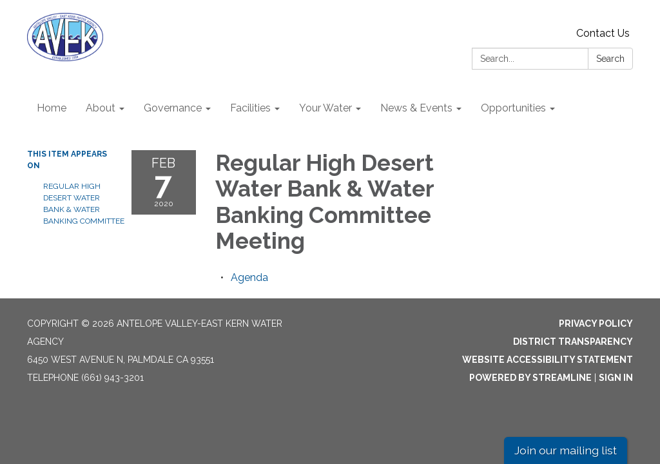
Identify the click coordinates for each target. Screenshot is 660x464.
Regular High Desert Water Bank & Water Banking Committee (77, 204)
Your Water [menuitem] (325, 108)
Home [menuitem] (51, 108)
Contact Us (603, 33)
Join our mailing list (565, 450)
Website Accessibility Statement (547, 359)
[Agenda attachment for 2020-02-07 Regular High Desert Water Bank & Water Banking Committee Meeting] (249, 277)
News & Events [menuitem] (416, 108)
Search (610, 58)
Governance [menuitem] (173, 108)
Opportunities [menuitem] (513, 108)
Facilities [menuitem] (250, 108)
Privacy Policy (596, 323)
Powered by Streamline (530, 377)
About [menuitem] (100, 108)
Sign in (616, 377)
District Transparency (573, 341)
